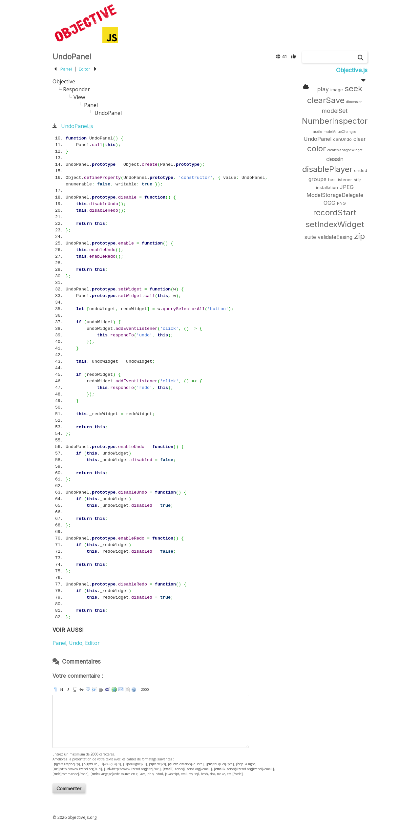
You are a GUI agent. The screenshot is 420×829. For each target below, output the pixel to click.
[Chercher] (360, 57)
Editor (84, 69)
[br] (101, 689)
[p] (55, 689)
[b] (61, 689)
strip (127, 689)
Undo (75, 643)
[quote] (88, 689)
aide (133, 689)
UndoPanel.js (77, 126)
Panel (66, 69)
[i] (68, 689)
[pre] (94, 689)
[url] (114, 689)
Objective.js (352, 70)
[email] (120, 689)
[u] (74, 689)
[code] (107, 689)
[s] (81, 689)
